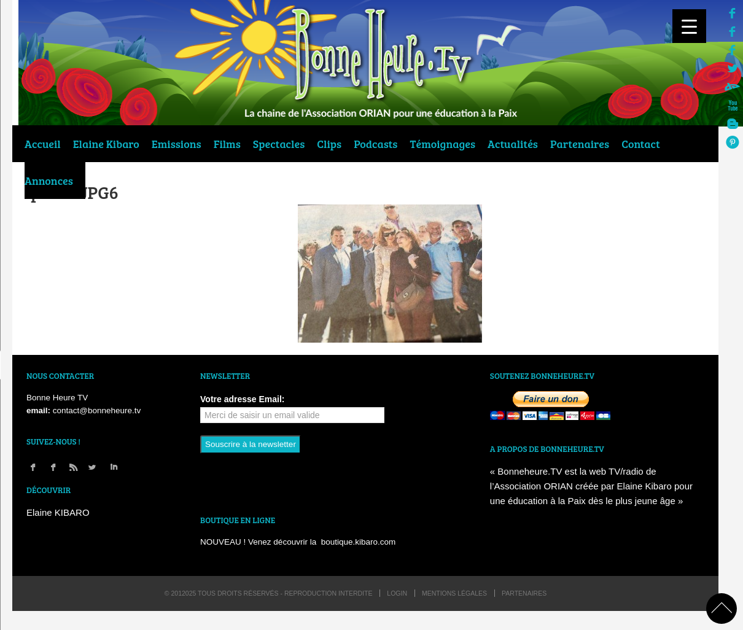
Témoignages (443, 143)
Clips (329, 143)
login (397, 593)
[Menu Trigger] (689, 26)
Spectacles (279, 143)
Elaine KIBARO (58, 512)
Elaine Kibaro (106, 143)
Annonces (49, 180)
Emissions (176, 143)
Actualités (513, 143)
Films (227, 143)
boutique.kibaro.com (358, 541)
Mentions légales (454, 593)
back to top (721, 608)
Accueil (43, 143)
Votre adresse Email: (242, 399)
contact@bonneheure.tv (97, 410)
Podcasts (375, 143)
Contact (640, 143)
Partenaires (579, 143)
